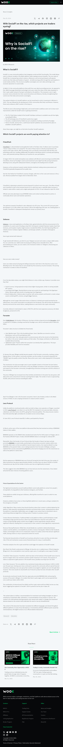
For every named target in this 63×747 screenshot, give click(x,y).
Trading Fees (25, 708)
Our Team (43, 712)
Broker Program (7, 722)
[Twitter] (4, 732)
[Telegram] (7, 732)
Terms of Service (7, 743)
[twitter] (35, 18)
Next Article (55, 632)
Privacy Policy (17, 743)
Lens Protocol (12, 410)
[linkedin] (47, 18)
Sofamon (5, 224)
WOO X (5, 708)
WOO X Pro (6, 712)
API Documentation (27, 715)
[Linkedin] (16, 732)
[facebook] (43, 18)
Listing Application (8, 718)
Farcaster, (53, 320)
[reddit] (51, 18)
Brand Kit (43, 722)
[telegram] (39, 18)
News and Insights (46, 708)
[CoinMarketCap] (7, 735)
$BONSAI (11, 443)
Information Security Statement (32, 743)
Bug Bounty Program (28, 718)
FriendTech (6, 147)
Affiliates (5, 715)
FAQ (23, 722)
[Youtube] (10, 732)
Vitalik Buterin (10, 320)
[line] (55, 18)
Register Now (54, 2)
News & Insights (7, 12)
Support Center (26, 712)
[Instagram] (4, 735)
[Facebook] (13, 732)
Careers (43, 715)
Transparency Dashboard (48, 718)
